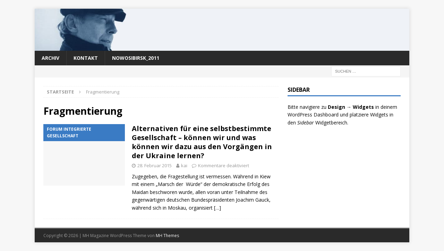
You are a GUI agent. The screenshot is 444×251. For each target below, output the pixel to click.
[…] (217, 207)
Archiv (50, 58)
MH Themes (167, 235)
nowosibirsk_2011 (135, 58)
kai (184, 165)
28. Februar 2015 (154, 165)
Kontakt (86, 58)
